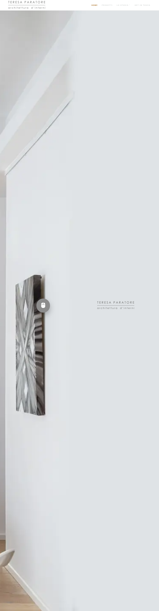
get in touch (142, 5)
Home (95, 5)
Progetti (107, 5)
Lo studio (124, 5)
